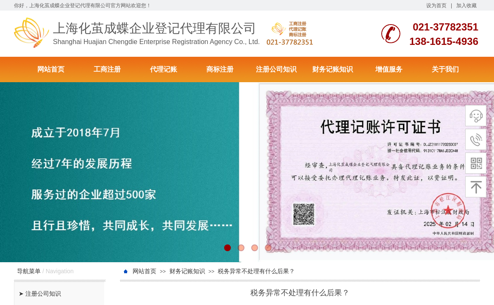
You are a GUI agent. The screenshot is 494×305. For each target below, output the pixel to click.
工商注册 (107, 69)
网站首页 (50, 69)
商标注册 (219, 69)
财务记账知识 (332, 69)
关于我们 (445, 69)
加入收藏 (466, 5)
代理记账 (163, 69)
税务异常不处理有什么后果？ (256, 271)
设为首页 (436, 5)
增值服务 (388, 69)
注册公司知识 (276, 69)
